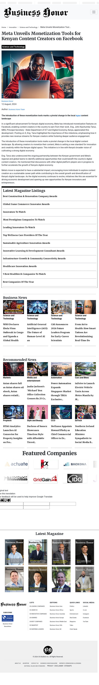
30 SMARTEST (34, 625)
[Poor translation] (7, 500)
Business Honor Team (17, 109)
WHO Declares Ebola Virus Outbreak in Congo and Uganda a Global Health (13, 332)
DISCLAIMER (58, 666)
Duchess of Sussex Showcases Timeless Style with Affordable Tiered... (37, 434)
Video (71, 625)
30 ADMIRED (33, 618)
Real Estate (73, 618)
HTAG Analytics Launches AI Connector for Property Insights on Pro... (12, 434)
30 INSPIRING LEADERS (37, 629)
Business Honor (7, 101)
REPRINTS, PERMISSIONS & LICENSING (70, 663)
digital (78, 116)
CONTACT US (34, 663)
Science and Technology (29, 27)
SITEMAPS (68, 666)
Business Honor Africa (56, 610)
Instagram (86, 614)
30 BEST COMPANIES (36, 621)
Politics (72, 606)
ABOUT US (18, 663)
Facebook (86, 618)
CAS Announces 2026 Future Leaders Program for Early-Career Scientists (60, 332)
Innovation (13, 27)
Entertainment (74, 614)
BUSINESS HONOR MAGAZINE (48, 663)
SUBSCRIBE (7, 612)
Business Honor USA (56, 625)
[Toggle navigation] (93, 12)
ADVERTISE (26, 663)
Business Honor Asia (56, 606)
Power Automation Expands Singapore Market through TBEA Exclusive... (61, 391)
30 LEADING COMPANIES (37, 606)
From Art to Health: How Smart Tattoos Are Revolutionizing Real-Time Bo (85, 332)
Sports (72, 610)
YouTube (85, 621)
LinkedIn (85, 606)
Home (4, 27)
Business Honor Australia (57, 614)
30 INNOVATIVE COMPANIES (38, 614)
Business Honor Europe (57, 618)
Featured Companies (49, 453)
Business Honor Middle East (58, 621)
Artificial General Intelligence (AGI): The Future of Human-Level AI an (37, 332)
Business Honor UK (55, 629)
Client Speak (73, 629)
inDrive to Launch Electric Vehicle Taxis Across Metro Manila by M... (85, 391)
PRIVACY (50, 666)
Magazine (73, 621)
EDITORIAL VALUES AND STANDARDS (34, 666)
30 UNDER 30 (34, 610)
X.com (85, 610)
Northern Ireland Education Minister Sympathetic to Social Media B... (84, 434)
